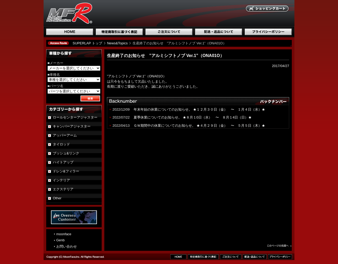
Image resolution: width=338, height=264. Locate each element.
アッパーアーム (65, 135)
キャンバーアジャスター (72, 126)
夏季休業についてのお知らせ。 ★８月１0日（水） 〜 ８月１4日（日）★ (193, 117)
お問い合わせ (66, 246)
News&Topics (117, 43)
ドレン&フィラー (66, 171)
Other (57, 198)
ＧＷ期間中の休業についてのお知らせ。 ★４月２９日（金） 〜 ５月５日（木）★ (199, 126)
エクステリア (63, 189)
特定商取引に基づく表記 (119, 32)
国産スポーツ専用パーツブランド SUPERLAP (103, 13)
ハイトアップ (63, 162)
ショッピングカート (267, 8)
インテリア (61, 180)
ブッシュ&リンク (66, 153)
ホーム (69, 32)
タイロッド (61, 144)
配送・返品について (218, 32)
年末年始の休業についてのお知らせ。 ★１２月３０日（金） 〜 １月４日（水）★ (201, 109)
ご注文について (169, 32)
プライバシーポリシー (268, 32)
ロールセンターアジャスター (75, 117)
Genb (60, 240)
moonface (63, 234)
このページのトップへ (279, 246)
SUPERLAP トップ (87, 43)
